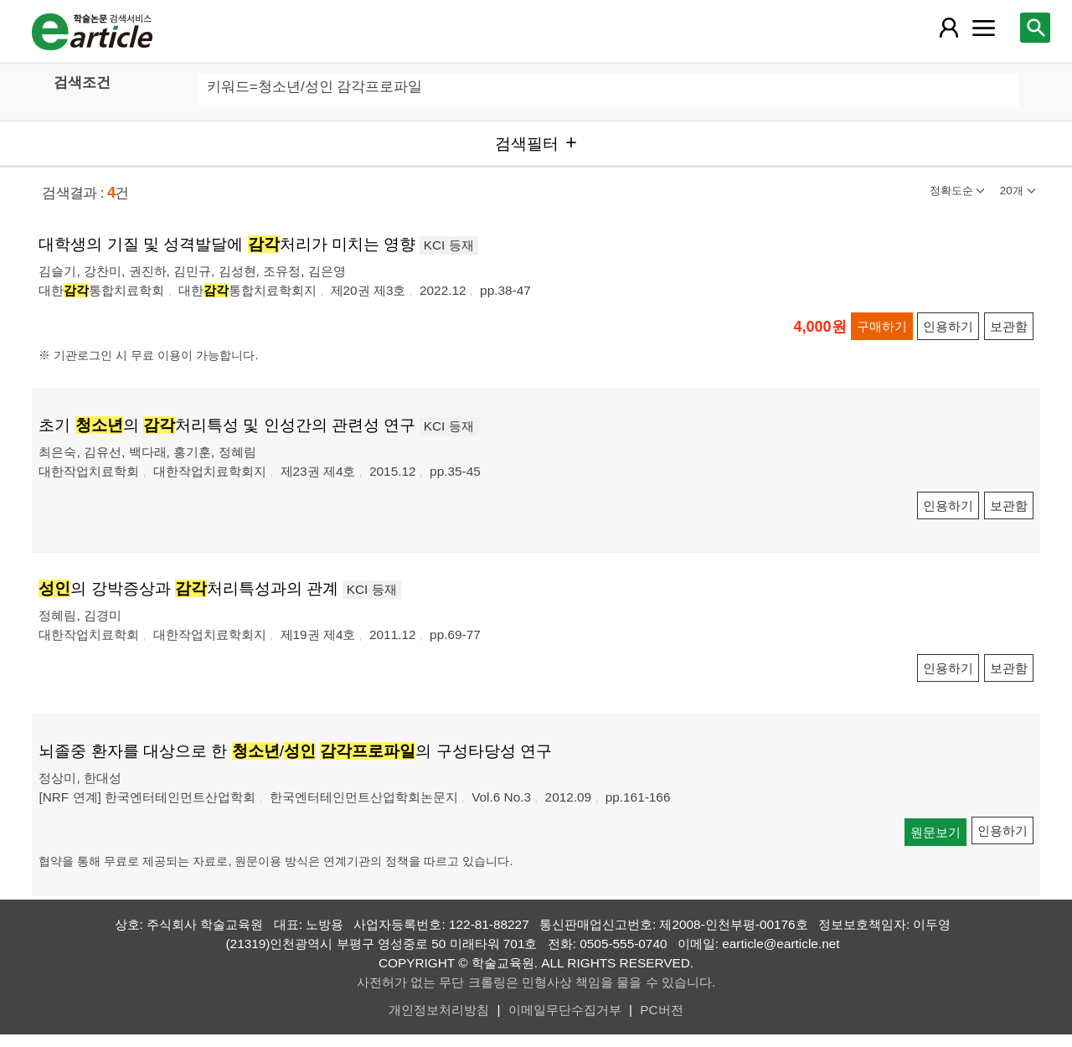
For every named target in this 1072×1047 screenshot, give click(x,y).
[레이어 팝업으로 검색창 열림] (1035, 28)
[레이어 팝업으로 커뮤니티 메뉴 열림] (984, 28)
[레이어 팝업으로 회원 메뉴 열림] (948, 28)
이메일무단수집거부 (564, 1010)
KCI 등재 (449, 245)
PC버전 (661, 1010)
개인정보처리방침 (439, 1010)
